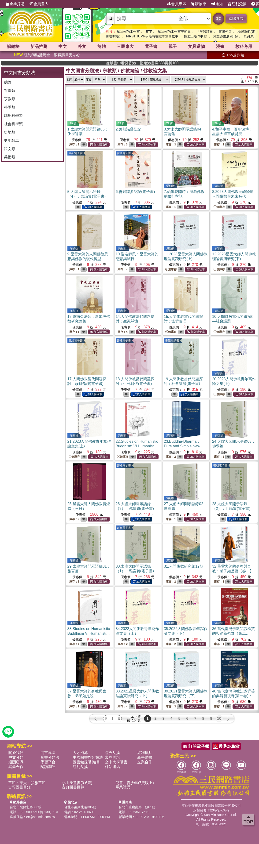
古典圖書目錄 (73, 787)
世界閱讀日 (204, 31)
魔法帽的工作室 (128, 31)
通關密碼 (15, 762)
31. (183, 566)
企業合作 (144, 762)
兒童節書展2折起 (225, 36)
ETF (149, 31)
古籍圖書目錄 (19, 787)
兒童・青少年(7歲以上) (134, 783)
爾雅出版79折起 (195, 36)
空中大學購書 (116, 762)
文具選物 (196, 46)
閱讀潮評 (48, 767)
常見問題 (112, 757)
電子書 (151, 46)
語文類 (9, 149)
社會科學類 (13, 124)
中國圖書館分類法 (88, 757)
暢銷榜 (13, 46)
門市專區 (48, 753)
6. (135, 192)
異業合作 (15, 767)
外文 (82, 46)
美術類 (9, 157)
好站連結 (112, 767)
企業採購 (15, 4)
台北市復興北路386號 (25, 807)
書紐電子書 (76, 153)
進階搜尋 (236, 19)
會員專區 (176, 4)
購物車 (198, 4)
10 (219, 719)
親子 (172, 46)
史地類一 (11, 132)
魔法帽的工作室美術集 (174, 31)
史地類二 (11, 140)
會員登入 (38, 4)
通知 (217, 4)
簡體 (101, 46)
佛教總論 (130, 70)
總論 (7, 82)
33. (88, 633)
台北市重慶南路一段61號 (137, 807)
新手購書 (144, 757)
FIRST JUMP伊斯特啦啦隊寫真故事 (152, 36)
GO (218, 18)
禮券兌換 (112, 753)
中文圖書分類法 (82, 70)
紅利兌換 (237, 4)
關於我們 (15, 753)
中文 (62, 46)
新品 (38, 46)
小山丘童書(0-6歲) (77, 783)
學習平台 (48, 762)
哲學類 (9, 91)
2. (128, 129)
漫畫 (220, 46)
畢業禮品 (122, 787)
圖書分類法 (50, 757)
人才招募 (80, 753)
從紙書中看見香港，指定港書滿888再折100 (189, 63)
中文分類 (15, 757)
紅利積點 (144, 753)
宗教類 (9, 99)
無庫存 (219, 207)
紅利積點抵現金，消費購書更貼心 (47, 55)
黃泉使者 (225, 31)
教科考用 (243, 46)
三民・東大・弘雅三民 (27, 783)
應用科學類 (13, 115)
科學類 (9, 107)
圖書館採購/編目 (86, 762)
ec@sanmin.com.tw (40, 817)
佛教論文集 (155, 70)
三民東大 (125, 46)
